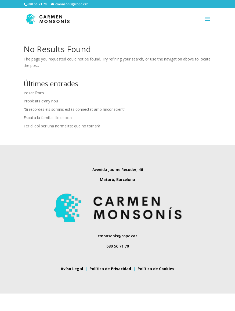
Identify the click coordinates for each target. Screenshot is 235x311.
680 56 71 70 (117, 246)
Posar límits (34, 92)
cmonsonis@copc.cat (117, 235)
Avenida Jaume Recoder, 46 (117, 169)
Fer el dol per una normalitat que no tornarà (62, 125)
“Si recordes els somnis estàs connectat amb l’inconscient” (74, 109)
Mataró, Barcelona (117, 179)
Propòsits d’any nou (41, 100)
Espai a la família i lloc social (48, 117)
